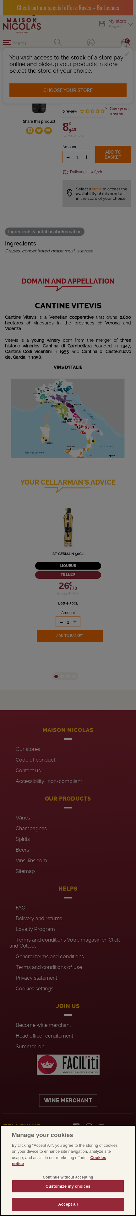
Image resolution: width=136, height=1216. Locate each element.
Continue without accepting (68, 1177)
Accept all (68, 1204)
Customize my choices (68, 1186)
